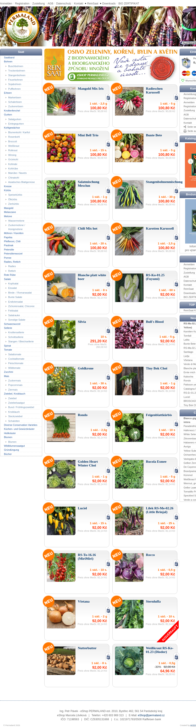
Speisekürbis (15, 194)
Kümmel (188, 475)
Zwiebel (12, 398)
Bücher (8, 454)
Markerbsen (14, 97)
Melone (8, 216)
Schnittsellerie (15, 337)
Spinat (7, 345)
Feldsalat (13, 310)
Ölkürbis (12, 199)
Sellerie (8, 328)
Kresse (8, 186)
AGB (50, 3)
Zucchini (8, 372)
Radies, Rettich (12, 261)
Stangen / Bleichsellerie (21, 341)
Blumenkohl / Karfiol (19, 132)
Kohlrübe (13, 168)
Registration (22, 3)
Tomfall (187, 335)
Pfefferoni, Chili (12, 241)
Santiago (188, 352)
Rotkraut (13, 150)
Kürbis (7, 190)
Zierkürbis (13, 203)
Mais (6, 376)
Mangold (8, 207)
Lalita (186, 339)
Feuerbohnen (15, 79)
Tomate (8, 349)
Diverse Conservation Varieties (20, 425)
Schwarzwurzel (12, 323)
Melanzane (10, 212)
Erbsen (8, 92)
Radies (12, 266)
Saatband (9, 57)
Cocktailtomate (16, 358)
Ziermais (13, 389)
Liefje (186, 356)
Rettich (12, 271)
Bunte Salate (15, 297)
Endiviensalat (15, 301)
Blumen (8, 437)
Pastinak (8, 245)
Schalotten (14, 420)
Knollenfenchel (12, 110)
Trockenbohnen (16, 70)
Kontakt (78, 3)
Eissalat (12, 288)
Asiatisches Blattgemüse (21, 182)
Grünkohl (13, 159)
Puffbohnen (14, 88)
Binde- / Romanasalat (20, 292)
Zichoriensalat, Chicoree (21, 306)
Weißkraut (13, 146)
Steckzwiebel (15, 416)
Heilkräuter (10, 433)
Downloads (109, 3)
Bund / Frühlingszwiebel (21, 407)
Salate (7, 279)
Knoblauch (14, 412)
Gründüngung (11, 449)
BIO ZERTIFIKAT (128, 3)
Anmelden (6, 3)
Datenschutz (63, 3)
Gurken (8, 114)
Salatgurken (14, 119)
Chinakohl (13, 177)
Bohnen (8, 61)
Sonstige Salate (16, 319)
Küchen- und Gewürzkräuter (19, 429)
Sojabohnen (14, 84)
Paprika (8, 237)
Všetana (188, 360)
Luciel (187, 396)
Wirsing (12, 155)
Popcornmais (15, 385)
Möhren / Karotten (14, 233)
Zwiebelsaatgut (16, 402)
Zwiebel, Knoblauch (14, 393)
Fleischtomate (15, 363)
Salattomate (14, 354)
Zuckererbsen (15, 106)
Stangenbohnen (16, 75)
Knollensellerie (16, 332)
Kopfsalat (13, 283)
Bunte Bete (190, 343)
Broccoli (12, 141)
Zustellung (38, 3)
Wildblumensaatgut (14, 445)
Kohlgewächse (12, 127)
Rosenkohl (14, 136)
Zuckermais (14, 380)
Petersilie (9, 249)
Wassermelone (16, 220)
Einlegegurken (16, 123)
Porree (7, 257)
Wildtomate (14, 368)
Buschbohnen (15, 66)
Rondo (187, 380)
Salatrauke (14, 315)
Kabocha (188, 376)
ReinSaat (92, 3)
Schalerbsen (15, 102)
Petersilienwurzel (13, 253)
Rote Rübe (10, 275)
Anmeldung (190, 94)
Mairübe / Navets (17, 173)
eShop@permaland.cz (151, 715)
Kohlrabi (12, 164)
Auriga (187, 446)
